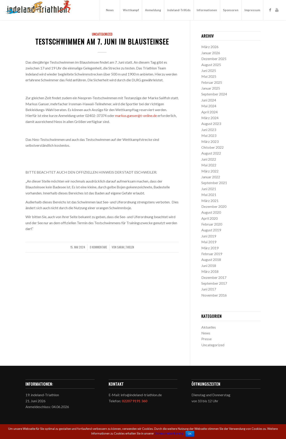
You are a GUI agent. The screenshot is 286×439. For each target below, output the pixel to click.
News (205, 333)
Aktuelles (208, 327)
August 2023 (211, 123)
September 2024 (214, 94)
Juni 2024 (208, 100)
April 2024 (209, 112)
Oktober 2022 (212, 147)
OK (190, 433)
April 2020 (209, 218)
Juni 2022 (208, 159)
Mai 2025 (208, 76)
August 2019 (211, 230)
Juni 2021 (208, 189)
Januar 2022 (210, 177)
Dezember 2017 (213, 277)
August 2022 (211, 153)
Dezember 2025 (213, 58)
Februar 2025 (211, 82)
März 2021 (210, 200)
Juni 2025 (208, 70)
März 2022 (210, 171)
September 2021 (214, 183)
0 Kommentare (98, 247)
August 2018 (211, 259)
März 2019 (210, 248)
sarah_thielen (125, 247)
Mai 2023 (208, 135)
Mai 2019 (208, 242)
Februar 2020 (211, 224)
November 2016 (214, 295)
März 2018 (210, 271)
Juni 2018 (208, 265)
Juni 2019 (208, 236)
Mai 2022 (208, 165)
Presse (206, 339)
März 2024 (210, 118)
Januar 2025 (210, 88)
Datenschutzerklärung (169, 433)
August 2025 (211, 64)
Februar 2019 (211, 254)
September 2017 (214, 283)
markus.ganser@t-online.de (136, 115)
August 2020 (211, 212)
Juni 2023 (208, 129)
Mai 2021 (208, 194)
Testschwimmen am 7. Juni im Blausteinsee (102, 42)
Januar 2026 (210, 53)
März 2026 (210, 47)
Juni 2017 (208, 289)
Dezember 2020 (213, 206)
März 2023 (210, 141)
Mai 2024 (208, 106)
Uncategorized (102, 34)
